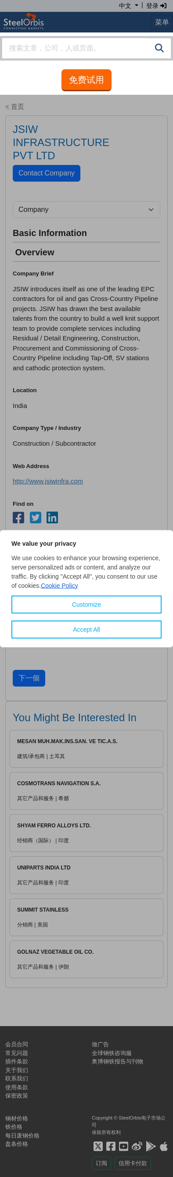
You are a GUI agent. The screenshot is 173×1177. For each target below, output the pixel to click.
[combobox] (86, 48)
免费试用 (86, 80)
